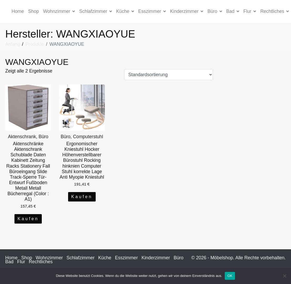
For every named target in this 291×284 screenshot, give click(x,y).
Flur (249, 11)
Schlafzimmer (95, 11)
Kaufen (28, 218)
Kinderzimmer (186, 11)
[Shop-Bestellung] (168, 74)
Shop (33, 11)
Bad (232, 11)
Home (18, 11)
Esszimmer (152, 11)
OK (229, 276)
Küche (125, 11)
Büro (214, 11)
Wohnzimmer (59, 11)
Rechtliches (41, 261)
